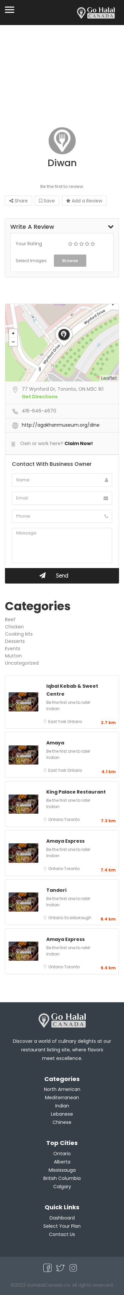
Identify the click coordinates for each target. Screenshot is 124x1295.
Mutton (13, 655)
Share (18, 200)
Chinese (62, 1122)
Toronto (72, 819)
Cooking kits (19, 634)
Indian (53, 708)
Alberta (62, 1162)
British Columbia (62, 1178)
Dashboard (62, 1218)
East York (57, 721)
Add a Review (84, 200)
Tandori (56, 890)
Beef (10, 619)
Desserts (15, 641)
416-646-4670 (39, 410)
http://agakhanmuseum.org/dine (61, 425)
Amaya (55, 742)
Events (12, 648)
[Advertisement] (62, 79)
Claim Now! (78, 443)
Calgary (62, 1186)
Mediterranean (62, 1097)
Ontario (74, 721)
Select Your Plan (62, 1226)
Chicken (14, 626)
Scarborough (77, 917)
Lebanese (62, 1114)
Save (47, 200)
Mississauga (62, 1170)
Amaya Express (65, 841)
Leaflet (109, 378)
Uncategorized (22, 663)
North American (62, 1089)
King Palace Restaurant (76, 792)
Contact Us (62, 1234)
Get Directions (40, 396)
